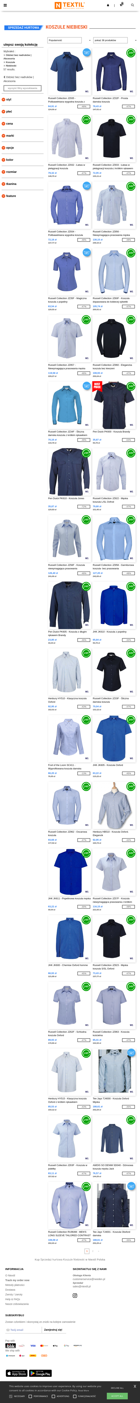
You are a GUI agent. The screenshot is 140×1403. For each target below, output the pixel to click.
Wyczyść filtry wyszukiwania (22, 88)
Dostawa (10, 1289)
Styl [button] (8, 99)
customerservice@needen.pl (89, 1279)
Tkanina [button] (11, 183)
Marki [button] (10, 135)
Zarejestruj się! (53, 1329)
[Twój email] (23, 1330)
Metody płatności (14, 1285)
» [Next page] (98, 1251)
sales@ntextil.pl (82, 1286)
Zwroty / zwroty (13, 1294)
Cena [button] (9, 123)
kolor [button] (9, 159)
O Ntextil (10, 1275)
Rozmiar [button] (11, 171)
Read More (83, 1390)
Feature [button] (11, 196)
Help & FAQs (12, 1299)
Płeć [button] (9, 111)
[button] (108, 5)
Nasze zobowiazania (17, 1304)
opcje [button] (10, 147)
